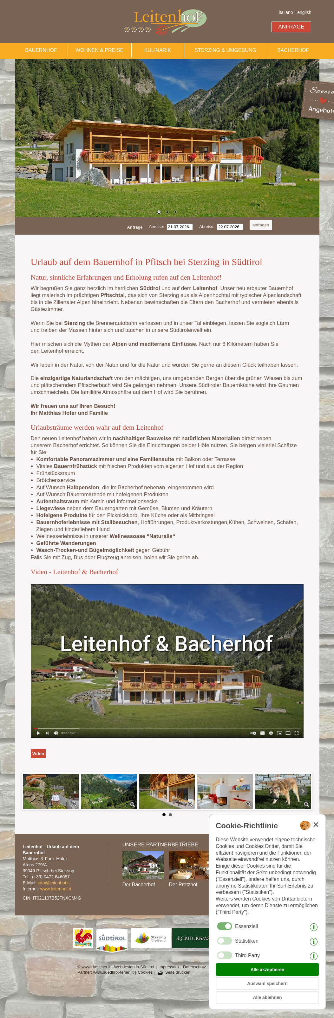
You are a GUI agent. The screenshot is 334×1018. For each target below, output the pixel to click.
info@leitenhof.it (54, 882)
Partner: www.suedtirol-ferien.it (105, 972)
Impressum (168, 966)
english (304, 12)
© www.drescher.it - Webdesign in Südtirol (115, 966)
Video (38, 753)
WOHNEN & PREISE (99, 50)
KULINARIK (157, 50)
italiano (286, 12)
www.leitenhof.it (55, 888)
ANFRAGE (291, 27)
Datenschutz (194, 966)
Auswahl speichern (267, 983)
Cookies (145, 972)
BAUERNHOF (41, 50)
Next (303, 791)
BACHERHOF (293, 50)
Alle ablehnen (267, 997)
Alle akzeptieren (268, 969)
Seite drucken (178, 972)
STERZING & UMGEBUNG (225, 50)
